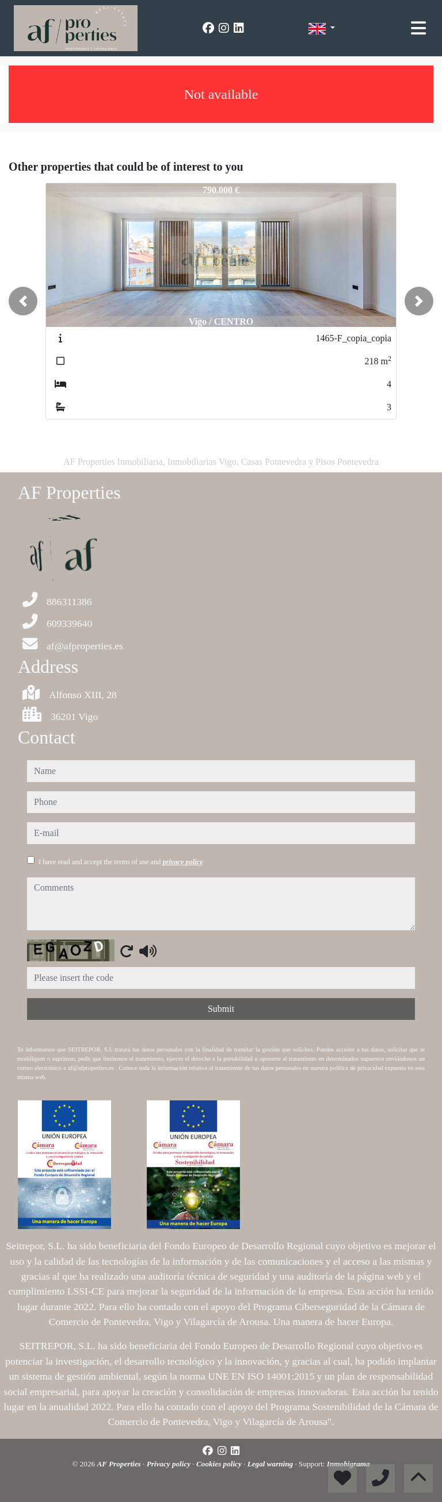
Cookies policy (219, 1463)
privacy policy (182, 862)
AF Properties (120, 1463)
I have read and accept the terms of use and (121, 862)
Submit (221, 1009)
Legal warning (271, 1463)
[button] (23, 301)
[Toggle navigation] (418, 28)
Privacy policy (170, 1463)
